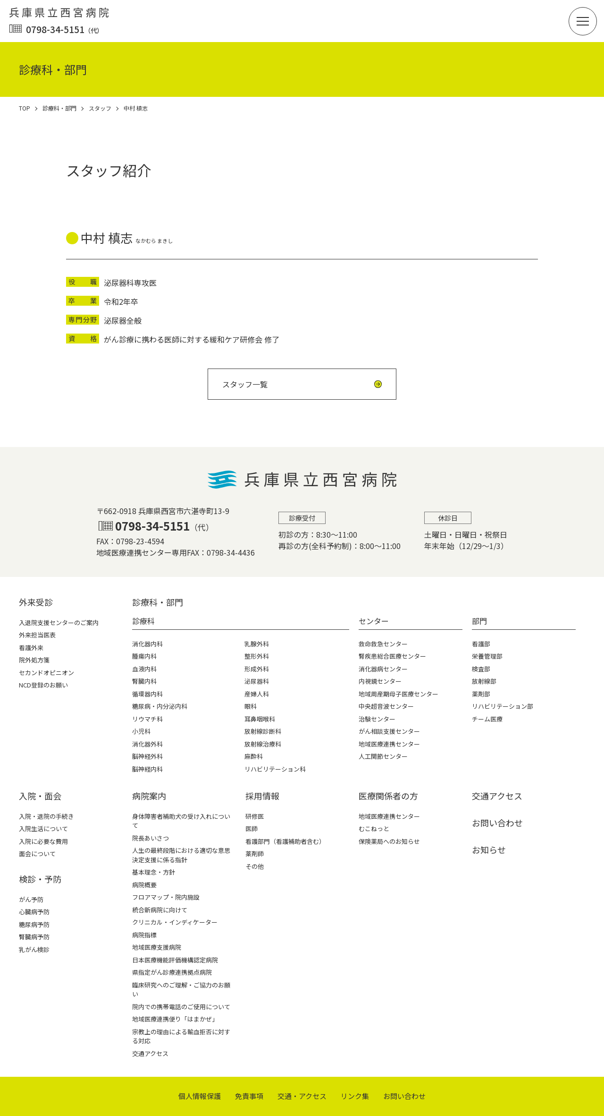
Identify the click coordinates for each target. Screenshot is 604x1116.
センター (374, 621)
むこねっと (374, 828)
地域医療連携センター (389, 816)
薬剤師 (254, 853)
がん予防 (31, 899)
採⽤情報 (262, 796)
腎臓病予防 (34, 936)
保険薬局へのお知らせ (389, 841)
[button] (583, 21)
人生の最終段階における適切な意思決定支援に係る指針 (181, 855)
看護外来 (31, 647)
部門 (479, 621)
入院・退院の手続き (46, 816)
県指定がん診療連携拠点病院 (172, 972)
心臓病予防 (34, 911)
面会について (37, 853)
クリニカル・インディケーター (175, 922)
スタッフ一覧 (245, 384)
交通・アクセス (302, 1096)
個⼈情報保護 (199, 1096)
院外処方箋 (34, 659)
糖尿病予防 (34, 924)
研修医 (254, 816)
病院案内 (149, 796)
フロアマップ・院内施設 (166, 897)
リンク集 (355, 1096)
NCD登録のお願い (43, 684)
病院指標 (144, 934)
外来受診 (36, 602)
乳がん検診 (34, 949)
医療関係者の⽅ (388, 796)
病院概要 (144, 884)
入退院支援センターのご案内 (59, 622)
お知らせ (489, 849)
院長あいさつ (150, 837)
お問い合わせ (497, 822)
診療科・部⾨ (157, 602)
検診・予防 (40, 879)
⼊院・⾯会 (40, 796)
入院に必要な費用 (43, 841)
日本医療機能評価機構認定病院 (175, 959)
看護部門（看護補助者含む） (285, 841)
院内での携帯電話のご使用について (181, 1006)
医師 (251, 828)
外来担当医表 (37, 634)
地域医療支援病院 (156, 947)
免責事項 (249, 1096)
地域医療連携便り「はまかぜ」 (175, 1018)
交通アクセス (150, 1053)
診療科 (143, 621)
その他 (254, 866)
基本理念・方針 (153, 871)
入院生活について (43, 828)
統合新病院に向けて (159, 909)
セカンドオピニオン (46, 672)
